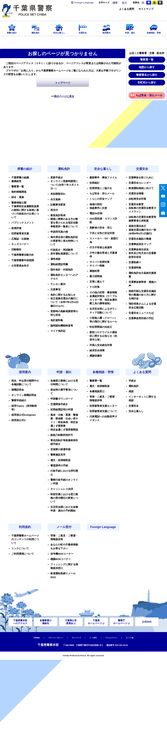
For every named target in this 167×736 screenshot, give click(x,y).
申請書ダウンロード (61, 398)
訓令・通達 (17, 197)
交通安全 (83, 28)
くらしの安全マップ (101, 199)
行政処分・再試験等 (61, 249)
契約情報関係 (18, 192)
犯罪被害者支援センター (103, 406)
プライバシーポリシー (55, 638)
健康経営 (16, 181)
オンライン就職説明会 (23, 395)
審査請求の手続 (59, 465)
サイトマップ (145, 9)
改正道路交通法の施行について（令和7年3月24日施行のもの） (64, 302)
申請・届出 (130, 28)
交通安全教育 (136, 204)
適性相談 (55, 259)
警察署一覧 (146, 59)
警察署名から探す (146, 74)
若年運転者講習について (64, 253)
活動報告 (16, 249)
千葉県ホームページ (96, 622)
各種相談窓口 (97, 391)
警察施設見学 (57, 454)
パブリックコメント (22, 222)
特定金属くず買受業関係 (64, 429)
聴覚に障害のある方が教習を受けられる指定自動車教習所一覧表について (64, 223)
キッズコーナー (20, 244)
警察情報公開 (18, 202)
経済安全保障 (97, 350)
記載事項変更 (57, 204)
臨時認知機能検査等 (61, 325)
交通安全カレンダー (140, 183)
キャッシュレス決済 (61, 489)
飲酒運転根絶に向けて (141, 188)
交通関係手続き (59, 404)
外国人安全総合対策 (101, 345)
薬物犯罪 (95, 271)
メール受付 (63, 527)
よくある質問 (126, 9)
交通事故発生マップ (140, 244)
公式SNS (146, 621)
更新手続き (56, 177)
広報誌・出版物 (20, 239)
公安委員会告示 (20, 265)
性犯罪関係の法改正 (101, 327)
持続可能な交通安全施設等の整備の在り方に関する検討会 (142, 295)
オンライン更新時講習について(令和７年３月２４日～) (64, 185)
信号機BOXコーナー (61, 553)
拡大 (124, 2)
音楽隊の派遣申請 (60, 449)
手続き (132, 380)
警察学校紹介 (18, 400)
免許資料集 (56, 320)
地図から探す (147, 67)
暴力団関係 (96, 276)
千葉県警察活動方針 (22, 254)
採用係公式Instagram (23, 415)
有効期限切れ (57, 194)
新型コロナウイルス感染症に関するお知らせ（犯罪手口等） (103, 336)
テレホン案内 (57, 284)
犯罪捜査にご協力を (101, 188)
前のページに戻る (64, 96)
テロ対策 (95, 287)
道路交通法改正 (137, 226)
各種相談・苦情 (153, 28)
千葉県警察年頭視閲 (22, 260)
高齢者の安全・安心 (101, 227)
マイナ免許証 (57, 331)
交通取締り (135, 262)
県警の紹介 (12, 28)
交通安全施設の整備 (140, 239)
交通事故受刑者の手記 (141, 318)
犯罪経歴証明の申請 (61, 409)
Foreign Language (103, 527)
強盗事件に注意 (98, 208)
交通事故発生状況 (139, 249)
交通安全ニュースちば (141, 313)
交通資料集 (135, 267)
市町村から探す (146, 82)
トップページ (62, 82)
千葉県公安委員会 (71, 622)
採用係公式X (18, 420)
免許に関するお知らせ (62, 294)
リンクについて (20, 548)
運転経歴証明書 (59, 264)
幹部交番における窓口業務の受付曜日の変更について (64, 498)
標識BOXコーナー (60, 559)
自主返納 (55, 199)
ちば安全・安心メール (149, 95)
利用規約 (25, 527)
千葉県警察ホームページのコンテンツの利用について (25, 539)
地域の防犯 (96, 204)
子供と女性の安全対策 (102, 233)
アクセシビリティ (111, 638)
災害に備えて (97, 281)
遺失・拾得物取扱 (60, 460)
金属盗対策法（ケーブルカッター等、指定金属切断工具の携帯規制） (103, 300)
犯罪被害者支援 (20, 233)
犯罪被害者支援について (103, 411)
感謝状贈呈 (96, 355)
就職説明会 (17, 389)
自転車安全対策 (137, 199)
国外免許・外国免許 (61, 269)
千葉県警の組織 (20, 177)
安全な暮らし (59, 28)
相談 (131, 391)
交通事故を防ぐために (141, 177)
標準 (115, 2)
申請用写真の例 (59, 232)
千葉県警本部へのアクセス (20, 622)
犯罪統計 (95, 183)
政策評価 (16, 228)
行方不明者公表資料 (101, 247)
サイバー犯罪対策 (100, 262)
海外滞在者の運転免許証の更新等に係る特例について (64, 241)
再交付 (54, 210)
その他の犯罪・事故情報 (103, 292)
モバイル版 (129, 638)
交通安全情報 (136, 193)
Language (84, 2)
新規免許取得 (57, 215)
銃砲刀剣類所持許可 (61, 435)
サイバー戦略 (97, 265)
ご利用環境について (22, 553)
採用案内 (106, 28)
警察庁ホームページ (121, 622)
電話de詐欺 (96, 213)
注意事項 (55, 289)
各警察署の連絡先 (45, 622)
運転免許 (35, 28)
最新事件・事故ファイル (103, 177)
